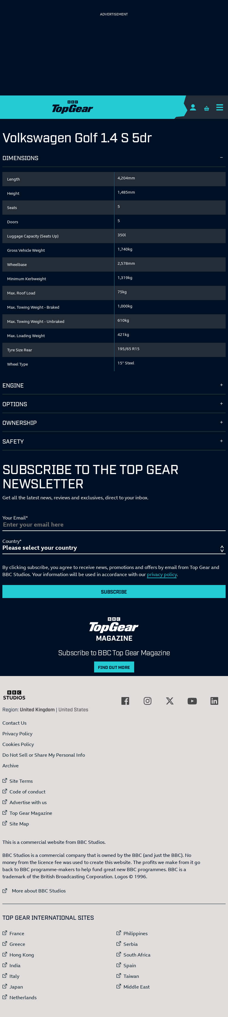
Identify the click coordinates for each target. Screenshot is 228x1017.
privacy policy (162, 574)
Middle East (137, 987)
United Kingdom (37, 709)
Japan (16, 987)
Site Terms (21, 781)
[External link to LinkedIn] (214, 700)
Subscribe (114, 591)
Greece (17, 944)
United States (73, 709)
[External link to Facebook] (125, 700)
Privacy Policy (17, 734)
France (17, 933)
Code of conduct (27, 792)
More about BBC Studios (34, 890)
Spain (130, 965)
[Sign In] (193, 107)
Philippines (136, 933)
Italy (14, 976)
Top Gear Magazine (31, 813)
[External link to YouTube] (192, 700)
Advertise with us (28, 802)
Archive (10, 766)
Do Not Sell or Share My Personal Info (43, 755)
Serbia (131, 944)
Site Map (19, 824)
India (15, 965)
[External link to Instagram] (147, 700)
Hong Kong (22, 955)
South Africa (137, 955)
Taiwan (131, 976)
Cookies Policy (18, 744)
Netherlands (23, 997)
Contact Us (14, 723)
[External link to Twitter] (169, 700)
